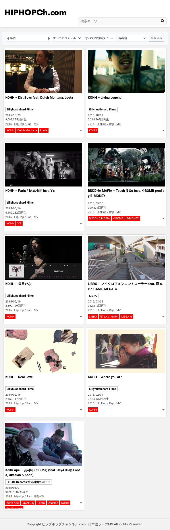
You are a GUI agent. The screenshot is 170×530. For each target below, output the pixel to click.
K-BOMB (118, 218)
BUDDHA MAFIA (99, 218)
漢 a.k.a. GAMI (109, 316)
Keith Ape (12, 502)
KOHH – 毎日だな (18, 284)
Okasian (53, 502)
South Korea (14, 508)
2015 (8, 124)
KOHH (10, 130)
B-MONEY (132, 218)
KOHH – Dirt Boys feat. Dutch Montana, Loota (39, 98)
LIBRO (93, 295)
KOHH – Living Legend (105, 98)
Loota (43, 130)
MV (36, 124)
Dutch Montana (27, 130)
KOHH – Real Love (19, 377)
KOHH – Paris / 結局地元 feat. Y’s (30, 191)
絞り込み (156, 38)
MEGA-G (126, 316)
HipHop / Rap (22, 124)
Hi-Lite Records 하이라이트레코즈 (28, 482)
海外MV (39, 496)
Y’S (19, 223)
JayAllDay (28, 502)
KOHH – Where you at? (105, 377)
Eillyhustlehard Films (20, 109)
